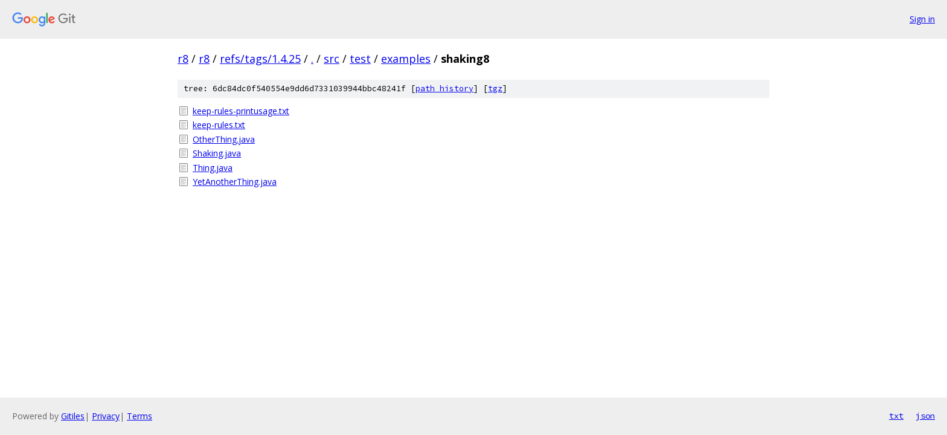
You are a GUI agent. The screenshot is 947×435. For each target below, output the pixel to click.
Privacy (106, 416)
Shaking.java (217, 153)
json (925, 415)
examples (406, 58)
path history (445, 88)
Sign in (922, 19)
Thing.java (213, 167)
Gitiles (73, 416)
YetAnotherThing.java (235, 181)
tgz (495, 88)
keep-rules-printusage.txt (241, 111)
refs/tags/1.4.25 (260, 58)
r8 (183, 58)
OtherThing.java (224, 139)
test (360, 58)
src (331, 58)
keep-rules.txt (219, 124)
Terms (139, 416)
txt (896, 415)
